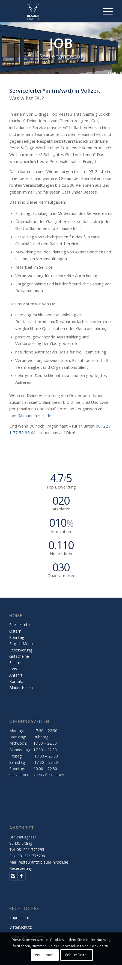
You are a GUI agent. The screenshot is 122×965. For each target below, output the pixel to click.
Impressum (19, 917)
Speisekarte (19, 624)
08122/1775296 (31, 855)
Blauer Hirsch (21, 687)
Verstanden (44, 954)
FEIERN (57, 774)
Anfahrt (15, 675)
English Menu (21, 643)
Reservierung (20, 650)
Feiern (14, 662)
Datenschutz (20, 927)
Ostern (15, 631)
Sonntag (16, 637)
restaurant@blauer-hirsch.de (43, 862)
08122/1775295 (30, 849)
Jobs (13, 668)
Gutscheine (19, 656)
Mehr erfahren (76, 954)
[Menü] (105, 11)
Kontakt (16, 681)
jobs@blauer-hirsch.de (30, 415)
